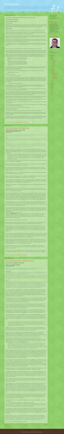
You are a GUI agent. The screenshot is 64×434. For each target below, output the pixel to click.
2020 (51, 86)
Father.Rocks (11, 4)
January (52, 80)
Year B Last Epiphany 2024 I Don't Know (17, 128)
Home (26, 424)
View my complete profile (53, 34)
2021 (51, 84)
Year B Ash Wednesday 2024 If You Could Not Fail (20, 17)
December (52, 60)
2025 (51, 58)
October (52, 63)
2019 (51, 87)
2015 (51, 93)
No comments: (26, 122)
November (52, 62)
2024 (51, 59)
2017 (51, 90)
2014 (51, 94)
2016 (51, 91)
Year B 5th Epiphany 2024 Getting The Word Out (19, 261)
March (52, 70)
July (52, 67)
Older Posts (45, 424)
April (52, 69)
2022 (51, 83)
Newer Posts (6, 424)
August (52, 66)
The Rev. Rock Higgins (54, 22)
